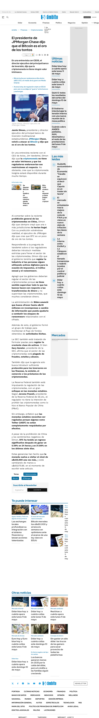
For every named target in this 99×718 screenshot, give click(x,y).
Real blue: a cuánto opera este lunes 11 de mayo (57, 615)
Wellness (73, 695)
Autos (39, 703)
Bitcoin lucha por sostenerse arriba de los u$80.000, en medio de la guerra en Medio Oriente (30, 80)
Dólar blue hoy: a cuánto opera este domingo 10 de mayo (20, 665)
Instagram (23, 683)
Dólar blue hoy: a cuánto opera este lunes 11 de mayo (59, 70)
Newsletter (80, 683)
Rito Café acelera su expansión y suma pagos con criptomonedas (48, 193)
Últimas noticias (31, 691)
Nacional (16, 699)
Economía (32, 23)
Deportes (39, 699)
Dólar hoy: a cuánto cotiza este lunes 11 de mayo (58, 83)
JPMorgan (34, 139)
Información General (22, 703)
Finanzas (46, 23)
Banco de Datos (19, 695)
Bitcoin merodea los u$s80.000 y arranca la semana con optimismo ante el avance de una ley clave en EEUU (39, 531)
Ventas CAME (35, 12)
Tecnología (68, 703)
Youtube (34, 683)
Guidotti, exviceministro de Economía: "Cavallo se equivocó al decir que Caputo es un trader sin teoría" (64, 179)
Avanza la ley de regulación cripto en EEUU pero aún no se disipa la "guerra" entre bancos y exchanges (31, 89)
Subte (64, 12)
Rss (80, 703)
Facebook (17, 683)
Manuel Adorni (74, 12)
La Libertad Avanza (21, 12)
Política (59, 23)
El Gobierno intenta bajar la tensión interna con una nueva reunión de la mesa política (59, 114)
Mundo (28, 699)
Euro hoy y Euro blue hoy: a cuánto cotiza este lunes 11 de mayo (19, 644)
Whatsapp (40, 683)
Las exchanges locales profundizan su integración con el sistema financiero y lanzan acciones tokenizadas (19, 531)
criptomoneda (30, 158)
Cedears (75, 339)
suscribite (87, 17)
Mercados (35, 695)
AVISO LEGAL (73, 706)
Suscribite (37, 490)
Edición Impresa (56, 699)
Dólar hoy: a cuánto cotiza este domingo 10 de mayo (61, 289)
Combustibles (87, 12)
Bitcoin (34, 142)
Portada (16, 691)
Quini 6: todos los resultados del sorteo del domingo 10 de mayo (59, 97)
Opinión (85, 23)
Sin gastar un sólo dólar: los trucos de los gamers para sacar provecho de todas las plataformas (59, 646)
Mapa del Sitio (18, 706)
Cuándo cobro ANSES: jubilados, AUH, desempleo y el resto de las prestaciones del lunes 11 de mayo (59, 136)
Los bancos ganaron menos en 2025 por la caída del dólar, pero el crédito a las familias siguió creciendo (39, 665)
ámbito (14, 30)
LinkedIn (28, 683)
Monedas (55, 339)
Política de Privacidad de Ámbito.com (46, 706)
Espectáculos (52, 703)
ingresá (94, 17)
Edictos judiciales (20, 710)
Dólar (20, 23)
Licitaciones (49, 710)
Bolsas (60, 339)
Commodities (67, 339)
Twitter (13, 683)
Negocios (71, 23)
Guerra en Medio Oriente (50, 12)
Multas (36, 710)
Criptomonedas (37, 30)
